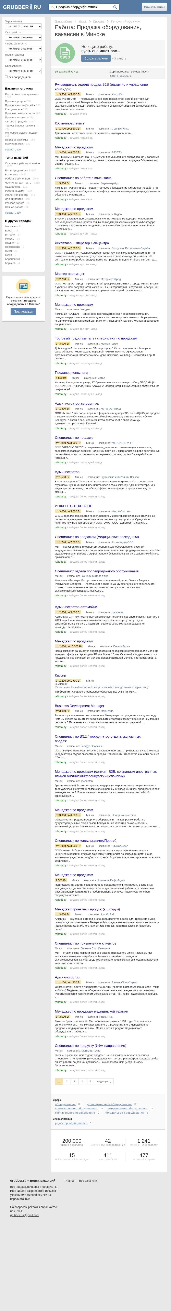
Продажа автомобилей (19, 105)
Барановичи (12, 258)
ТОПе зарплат (149, 1173)
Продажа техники (15, 117)
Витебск (10, 234)
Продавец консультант (19, 113)
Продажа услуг (14, 101)
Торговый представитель (20, 125)
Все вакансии (88, 1209)
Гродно (9, 242)
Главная (69, 1209)
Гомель (9, 238)
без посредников (20, 77)
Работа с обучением (17, 178)
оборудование (65, 1133)
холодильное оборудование (125, 1141)
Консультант (12, 109)
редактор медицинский (71, 1151)
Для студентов (14, 198)
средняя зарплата (72, 1173)
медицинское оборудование (128, 1137)
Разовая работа (14, 202)
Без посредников (15, 170)
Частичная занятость (18, 182)
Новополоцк (12, 246)
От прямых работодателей (21, 163)
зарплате (125, 75)
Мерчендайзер (14, 143)
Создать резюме (96, 58)
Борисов (10, 263)
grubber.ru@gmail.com (24, 1244)
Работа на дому (14, 190)
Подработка (12, 186)
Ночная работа (14, 207)
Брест (8, 230)
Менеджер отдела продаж (21, 132)
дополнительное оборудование (109, 1133)
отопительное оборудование (75, 1141)
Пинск (8, 250)
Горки (8, 254)
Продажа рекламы (16, 139)
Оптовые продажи (16, 121)
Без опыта (11, 174)
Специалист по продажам (21, 94)
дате (113, 75)
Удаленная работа (16, 194)
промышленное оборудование (76, 1137)
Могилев (10, 226)
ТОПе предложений (113, 1173)
